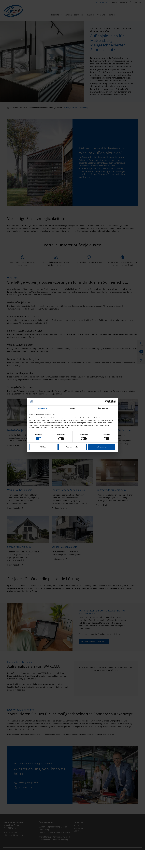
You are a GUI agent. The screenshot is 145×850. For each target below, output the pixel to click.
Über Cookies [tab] (103, 408)
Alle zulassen (101, 447)
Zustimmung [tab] (42, 408)
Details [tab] (72, 408)
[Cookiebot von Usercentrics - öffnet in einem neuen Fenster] (107, 401)
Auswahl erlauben (72, 447)
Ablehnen (43, 447)
